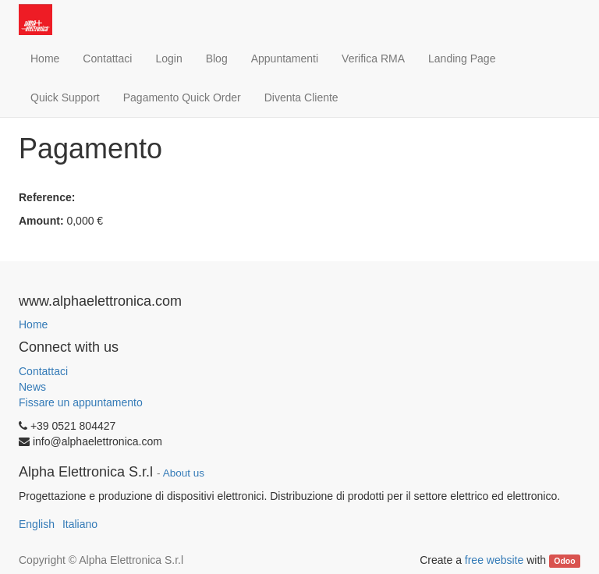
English (37, 524)
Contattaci (43, 371)
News (32, 387)
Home (33, 324)
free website (494, 560)
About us (183, 473)
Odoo (564, 560)
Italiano (79, 524)
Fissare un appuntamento (81, 402)
